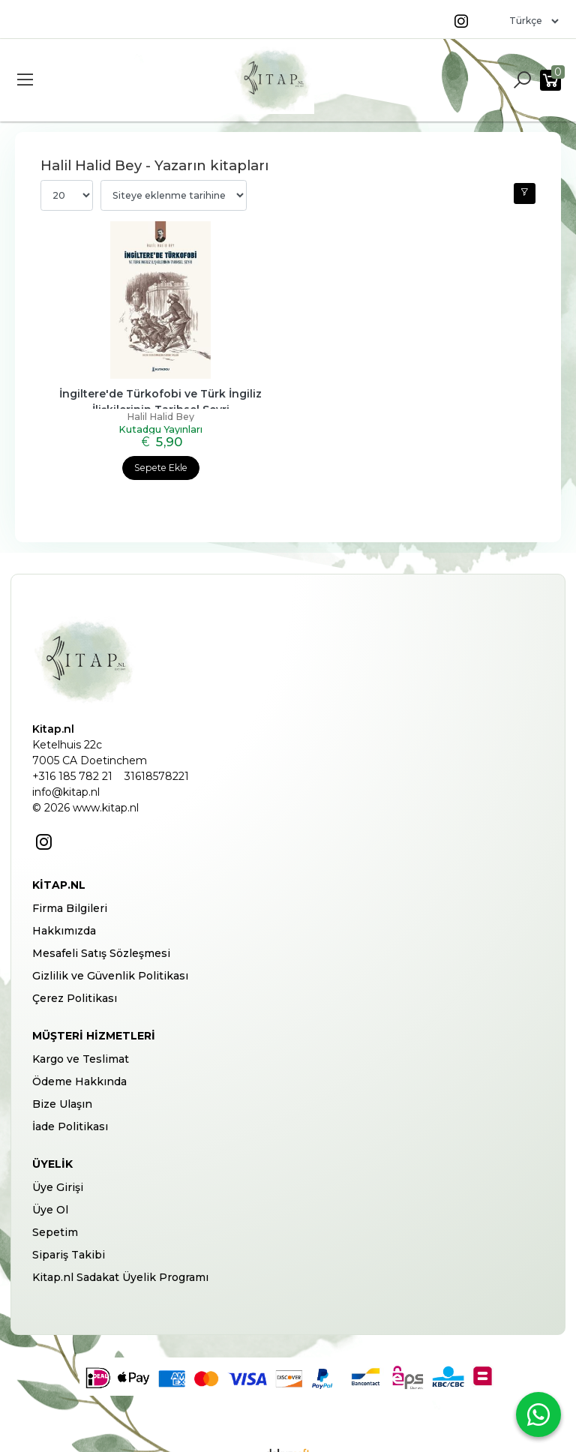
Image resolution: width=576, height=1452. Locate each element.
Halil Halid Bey (160, 411)
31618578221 (156, 765)
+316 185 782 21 (72, 765)
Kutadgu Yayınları (160, 421)
